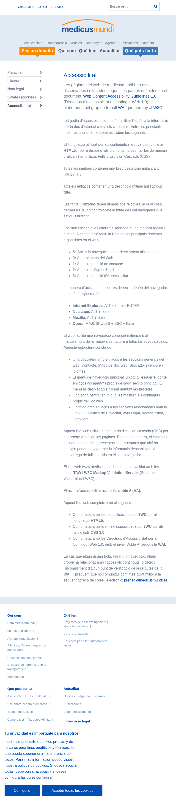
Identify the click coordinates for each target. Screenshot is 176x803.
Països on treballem (77, 634)
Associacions (33, 43)
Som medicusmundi (21, 623)
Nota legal (15, 89)
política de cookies (33, 765)
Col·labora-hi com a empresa (27, 704)
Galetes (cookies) (21, 97)
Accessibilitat (19, 106)
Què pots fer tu (19, 689)
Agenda (111, 43)
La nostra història (19, 630)
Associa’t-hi (15, 696)
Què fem (87, 50)
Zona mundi (15, 677)
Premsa (99, 696)
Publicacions (128, 43)
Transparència (56, 43)
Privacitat (14, 72)
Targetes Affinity (39, 719)
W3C (157, 107)
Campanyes (93, 43)
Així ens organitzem (21, 638)
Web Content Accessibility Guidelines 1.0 (119, 96)
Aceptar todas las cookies (72, 790)
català (42, 6)
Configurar (22, 790)
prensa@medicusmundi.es (146, 580)
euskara (56, 6)
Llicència (14, 81)
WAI (122, 107)
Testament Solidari (20, 711)
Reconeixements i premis (24, 658)
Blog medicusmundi (77, 711)
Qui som (67, 50)
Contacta (147, 43)
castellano (26, 6)
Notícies (76, 43)
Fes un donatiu (38, 696)
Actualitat (109, 50)
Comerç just (15, 719)
